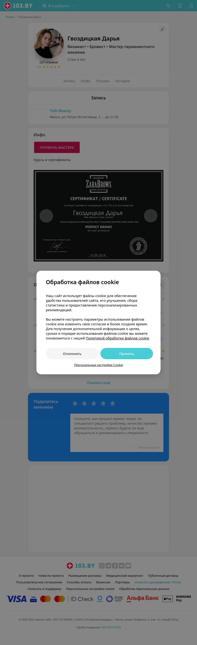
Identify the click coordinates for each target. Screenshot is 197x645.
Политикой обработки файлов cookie (117, 338)
